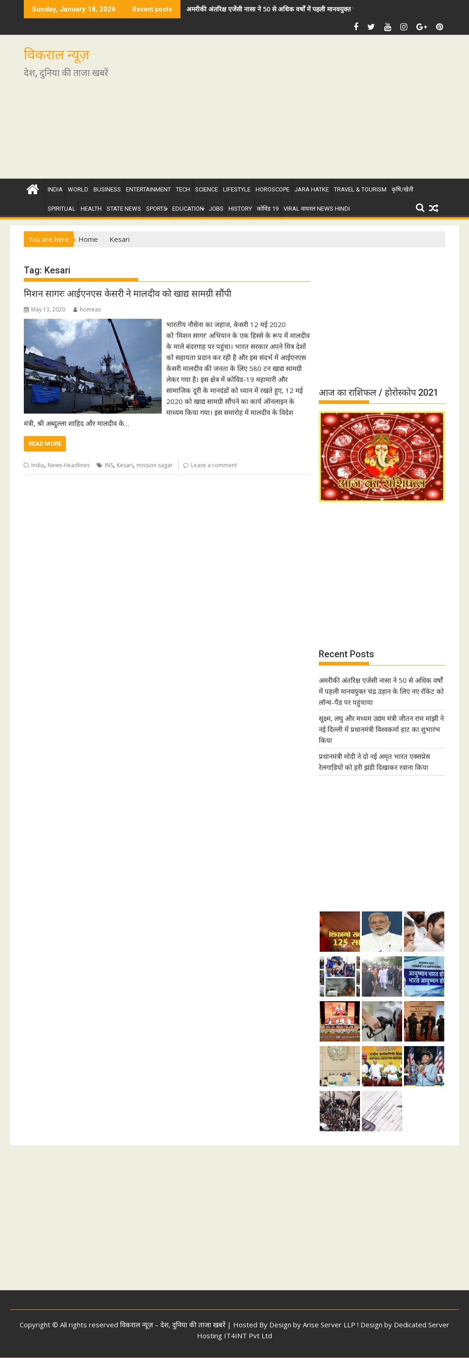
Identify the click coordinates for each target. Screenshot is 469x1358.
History (240, 208)
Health (91, 208)
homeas (87, 309)
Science (206, 189)
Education (188, 208)
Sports (156, 208)
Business (107, 189)
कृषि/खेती (402, 189)
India (55, 189)
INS (109, 465)
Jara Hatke (311, 189)
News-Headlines (69, 465)
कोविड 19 (267, 208)
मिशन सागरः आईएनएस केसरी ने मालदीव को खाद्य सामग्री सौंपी (127, 293)
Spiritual (62, 208)
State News (124, 208)
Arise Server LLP (329, 1324)
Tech (183, 189)
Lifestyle (237, 189)
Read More (44, 443)
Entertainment (148, 189)
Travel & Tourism (360, 189)
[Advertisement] (301, 110)
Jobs (216, 208)
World (78, 189)
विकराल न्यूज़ (56, 55)
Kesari (125, 465)
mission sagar (154, 465)
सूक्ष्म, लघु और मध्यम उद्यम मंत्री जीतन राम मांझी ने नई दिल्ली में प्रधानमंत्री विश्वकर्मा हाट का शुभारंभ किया (381, 729)
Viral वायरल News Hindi (317, 208)
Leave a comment (214, 465)
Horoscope (272, 189)
